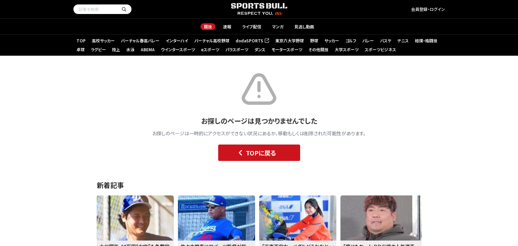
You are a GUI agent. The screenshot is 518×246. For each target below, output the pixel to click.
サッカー (331, 40)
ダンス (259, 49)
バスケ (385, 40)
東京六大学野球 (289, 40)
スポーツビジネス (380, 49)
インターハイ (177, 40)
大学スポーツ (347, 49)
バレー (368, 40)
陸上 (116, 49)
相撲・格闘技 (426, 40)
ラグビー (98, 49)
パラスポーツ (236, 49)
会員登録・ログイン (428, 9)
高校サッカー (103, 40)
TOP (81, 40)
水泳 (130, 49)
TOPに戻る (255, 152)
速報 (227, 26)
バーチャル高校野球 (211, 40)
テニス (403, 40)
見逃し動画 (304, 26)
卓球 (80, 49)
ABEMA (148, 49)
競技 (208, 26)
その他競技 (318, 49)
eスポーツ (210, 49)
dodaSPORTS (252, 40)
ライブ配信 (251, 26)
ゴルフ (350, 40)
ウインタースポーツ (178, 49)
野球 (314, 40)
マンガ (277, 26)
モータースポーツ (286, 49)
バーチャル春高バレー (140, 40)
